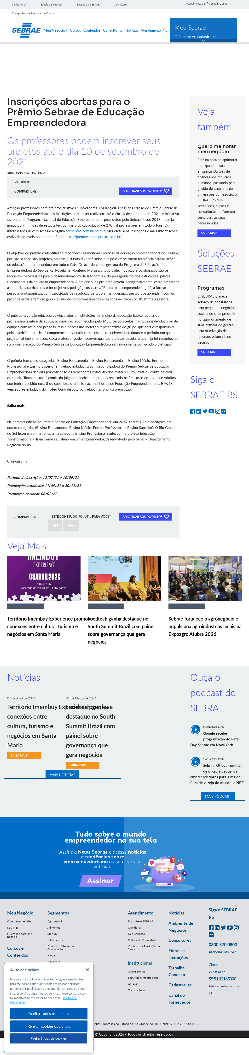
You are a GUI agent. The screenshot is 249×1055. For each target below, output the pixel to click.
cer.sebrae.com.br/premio (86, 231)
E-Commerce (55, 940)
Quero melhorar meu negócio (20, 935)
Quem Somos (136, 971)
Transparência (136, 990)
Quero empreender (19, 921)
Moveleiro (53, 961)
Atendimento (151, 30)
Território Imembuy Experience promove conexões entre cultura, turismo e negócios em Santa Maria (50, 626)
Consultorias (113, 30)
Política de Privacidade (142, 940)
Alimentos (53, 927)
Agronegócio (55, 921)
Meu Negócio (56, 30)
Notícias (131, 30)
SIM (55, 525)
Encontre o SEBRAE (88, 4)
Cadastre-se (180, 984)
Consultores (121, 4)
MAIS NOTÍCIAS (62, 775)
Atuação (133, 984)
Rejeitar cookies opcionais (49, 1026)
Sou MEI (12, 927)
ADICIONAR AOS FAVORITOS (146, 190)
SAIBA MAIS (209, 233)
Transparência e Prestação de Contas (33, 13)
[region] (49, 1007)
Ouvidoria (134, 927)
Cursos (75, 30)
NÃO (71, 525)
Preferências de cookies (49, 1038)
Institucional (19, 4)
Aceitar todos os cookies (49, 1013)
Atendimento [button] (140, 912)
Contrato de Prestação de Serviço (144, 947)
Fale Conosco (136, 934)
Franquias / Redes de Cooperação (60, 947)
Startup (52, 934)
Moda (51, 955)
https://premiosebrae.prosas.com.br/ (93, 236)
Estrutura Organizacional (143, 977)
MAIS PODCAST (218, 796)
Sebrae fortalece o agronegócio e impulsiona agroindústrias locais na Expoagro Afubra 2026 (205, 626)
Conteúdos (92, 30)
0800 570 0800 (219, 3)
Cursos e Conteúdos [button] (17, 951)
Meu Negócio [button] (20, 912)
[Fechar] (87, 970)
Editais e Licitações (52, 4)
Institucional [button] (140, 963)
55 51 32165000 (222, 978)
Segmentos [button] (58, 912)
